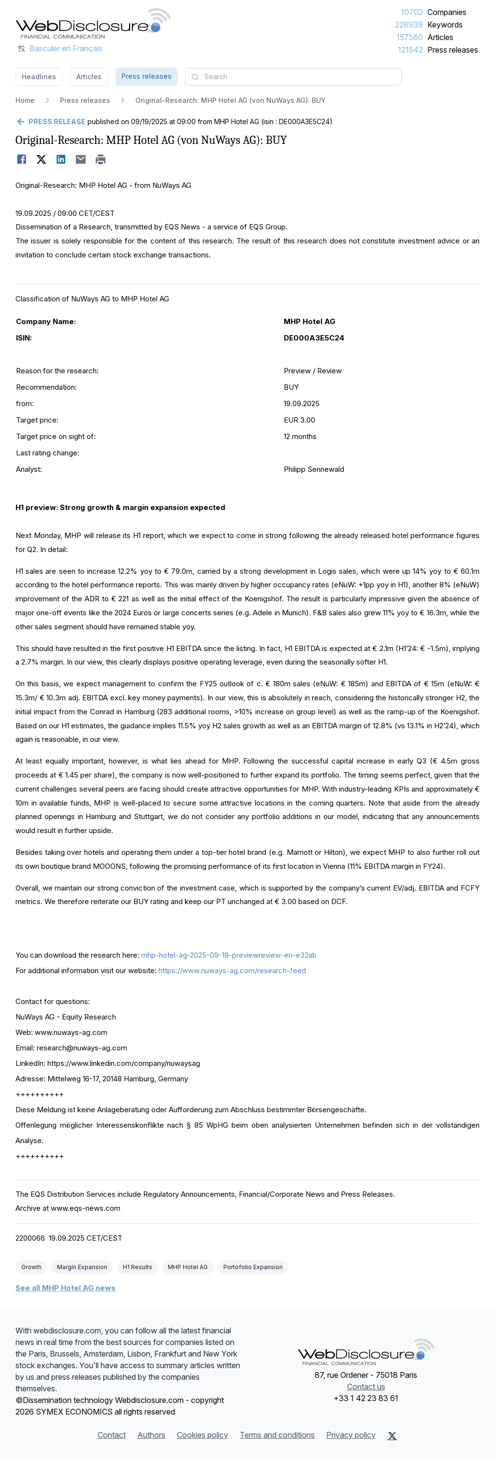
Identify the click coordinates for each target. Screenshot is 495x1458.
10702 (412, 12)
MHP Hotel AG (188, 1267)
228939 (409, 24)
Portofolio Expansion (253, 1267)
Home (25, 100)
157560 (409, 37)
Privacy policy (351, 1435)
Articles (440, 37)
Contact (112, 1435)
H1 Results (137, 1267)
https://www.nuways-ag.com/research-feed (232, 970)
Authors (151, 1435)
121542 (410, 50)
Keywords (445, 24)
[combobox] (293, 76)
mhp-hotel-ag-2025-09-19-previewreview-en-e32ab (229, 955)
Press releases (452, 50)
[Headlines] (93, 23)
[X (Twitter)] (392, 1436)
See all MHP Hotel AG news (65, 1287)
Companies (446, 12)
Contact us (366, 1386)
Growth (31, 1267)
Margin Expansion (82, 1267)
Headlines (39, 76)
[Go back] (50, 121)
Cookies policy (202, 1435)
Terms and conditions (277, 1435)
